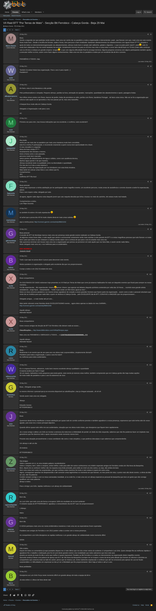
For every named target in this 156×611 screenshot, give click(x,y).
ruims (11, 358)
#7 (151, 208)
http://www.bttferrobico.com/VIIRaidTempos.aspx (50, 330)
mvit (11, 130)
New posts (6, 15)
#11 (150, 317)
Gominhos (11, 395)
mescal (11, 556)
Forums (15, 12)
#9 (151, 256)
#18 (150, 518)
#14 (150, 383)
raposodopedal (11, 505)
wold (11, 78)
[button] (31, 12)
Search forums (16, 15)
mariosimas (10, 220)
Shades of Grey (9, 605)
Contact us (136, 605)
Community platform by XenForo (78, 609)
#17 (150, 493)
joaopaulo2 (11, 148)
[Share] (148, 34)
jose (10, 424)
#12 (150, 346)
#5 (151, 136)
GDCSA (11, 529)
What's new (26, 12)
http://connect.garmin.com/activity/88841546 (35, 306)
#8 (151, 229)
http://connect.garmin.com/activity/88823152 (50, 222)
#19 (150, 544)
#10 (150, 274)
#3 (151, 84)
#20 (150, 571)
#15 (150, 412)
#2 (151, 66)
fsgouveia (11, 193)
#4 (151, 118)
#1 (151, 34)
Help (142, 605)
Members (38, 12)
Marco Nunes (9, 26)
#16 (150, 457)
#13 (150, 365)
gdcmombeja (11, 241)
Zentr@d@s (10, 469)
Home (7, 12)
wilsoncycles (11, 376)
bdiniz (11, 267)
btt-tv (11, 583)
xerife (11, 286)
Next (16, 30)
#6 (151, 181)
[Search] (148, 12)
